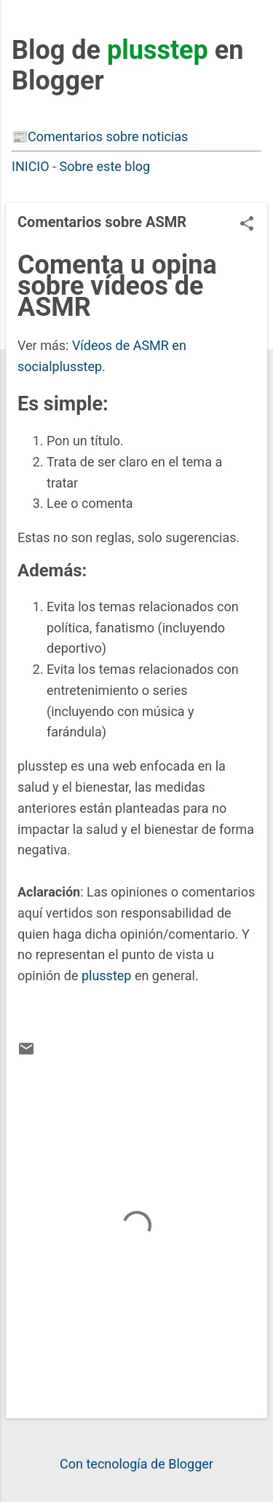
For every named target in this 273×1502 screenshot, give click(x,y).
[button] (247, 225)
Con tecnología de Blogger (136, 1463)
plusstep (107, 975)
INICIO (31, 166)
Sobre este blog (105, 166)
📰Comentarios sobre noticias (100, 136)
